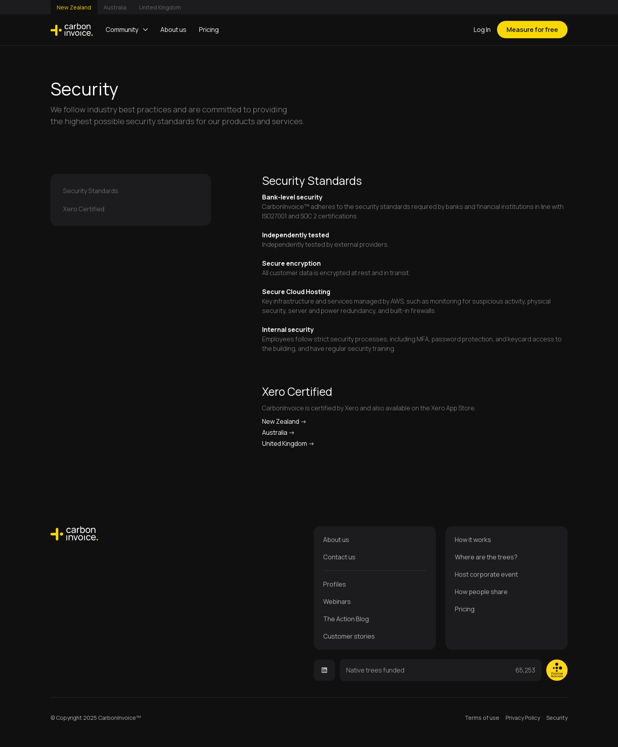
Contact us (339, 557)
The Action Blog (346, 619)
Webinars (337, 601)
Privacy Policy (523, 717)
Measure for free (532, 29)
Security (557, 717)
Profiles (334, 584)
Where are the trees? (486, 557)
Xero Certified (83, 209)
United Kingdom (160, 7)
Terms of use (482, 717)
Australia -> (278, 432)
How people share (481, 592)
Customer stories (349, 636)
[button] (126, 29)
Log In (482, 29)
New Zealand (74, 7)
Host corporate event (486, 574)
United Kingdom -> (288, 443)
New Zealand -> (284, 421)
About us (173, 29)
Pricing (209, 29)
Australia (115, 7)
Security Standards (90, 190)
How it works (473, 540)
